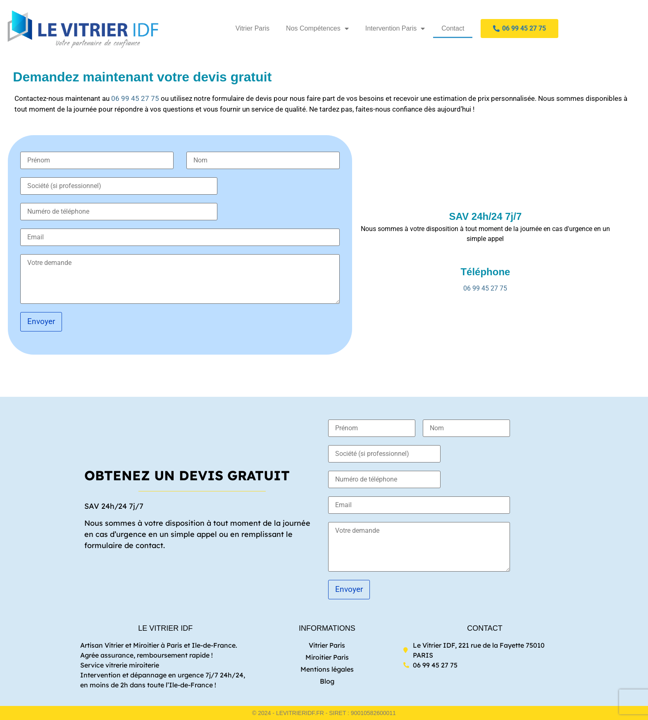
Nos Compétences (317, 28)
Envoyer (41, 321)
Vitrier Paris (252, 28)
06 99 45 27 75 (135, 98)
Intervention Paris (395, 28)
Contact (452, 28)
